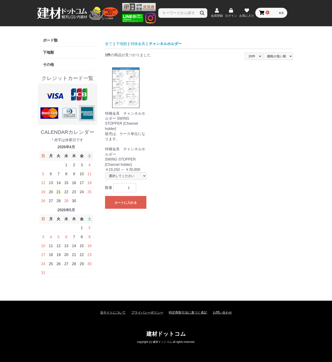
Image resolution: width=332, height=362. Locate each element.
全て (108, 44)
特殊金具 (138, 44)
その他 (48, 64)
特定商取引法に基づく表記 (188, 312)
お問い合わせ (222, 312)
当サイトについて (113, 312)
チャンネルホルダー (165, 44)
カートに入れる (125, 202)
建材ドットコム (166, 334)
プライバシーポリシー (147, 312)
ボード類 (50, 40)
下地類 (48, 52)
